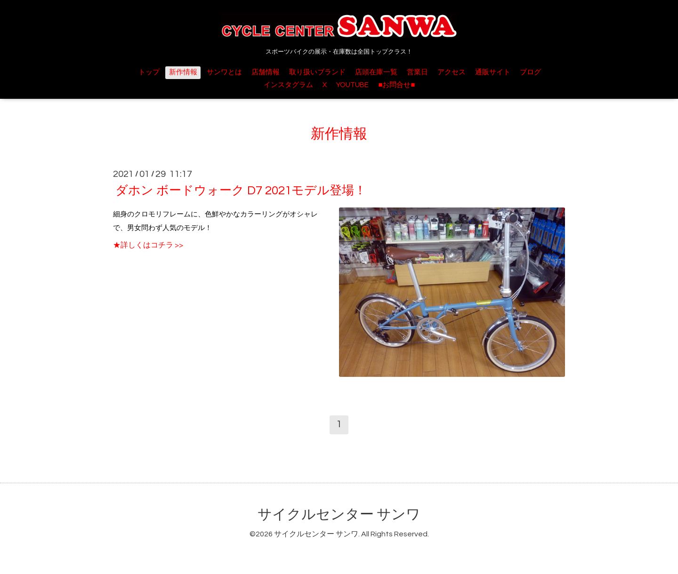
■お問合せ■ (396, 84)
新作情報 (183, 72)
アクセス (451, 72)
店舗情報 (265, 72)
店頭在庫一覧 (376, 72)
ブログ (530, 72)
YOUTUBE (352, 84)
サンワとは (224, 72)
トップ (149, 72)
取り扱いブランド (317, 72)
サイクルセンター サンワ (339, 514)
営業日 (417, 72)
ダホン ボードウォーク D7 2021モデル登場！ (240, 190)
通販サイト (492, 72)
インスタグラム (288, 84)
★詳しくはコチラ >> (148, 245)
